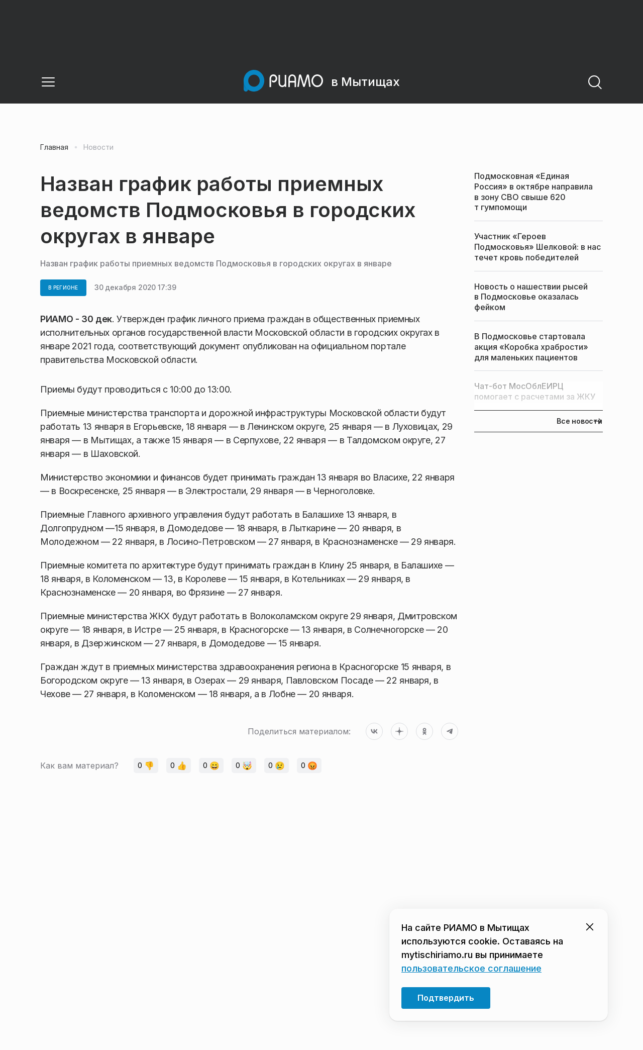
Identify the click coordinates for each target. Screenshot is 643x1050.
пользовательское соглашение (471, 968)
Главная (54, 147)
